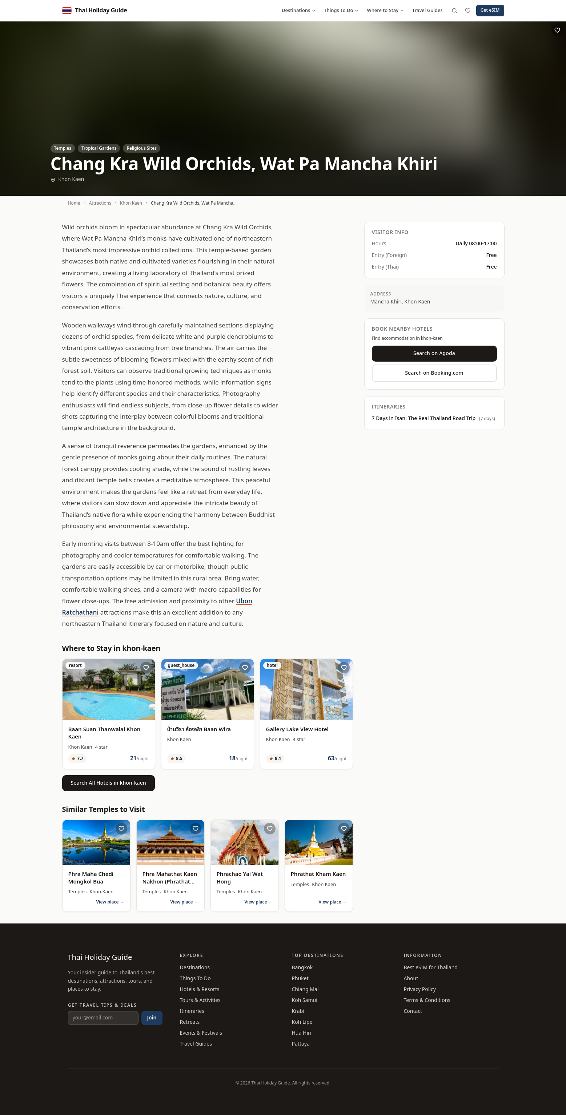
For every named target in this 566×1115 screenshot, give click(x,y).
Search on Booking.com (434, 373)
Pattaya (301, 1044)
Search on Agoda (434, 353)
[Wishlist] (468, 10)
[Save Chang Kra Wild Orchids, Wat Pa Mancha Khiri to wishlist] (557, 30)
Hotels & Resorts (200, 989)
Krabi (298, 1011)
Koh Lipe (302, 1022)
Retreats (190, 1022)
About (411, 978)
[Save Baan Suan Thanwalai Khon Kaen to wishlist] (146, 667)
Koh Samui (304, 1000)
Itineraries (192, 1011)
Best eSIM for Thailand (431, 967)
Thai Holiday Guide (100, 957)
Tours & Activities (200, 1000)
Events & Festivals (201, 1033)
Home (74, 203)
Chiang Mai (305, 989)
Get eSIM (490, 10)
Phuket (300, 978)
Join (152, 1018)
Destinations (299, 10)
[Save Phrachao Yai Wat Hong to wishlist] (270, 828)
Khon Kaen (67, 179)
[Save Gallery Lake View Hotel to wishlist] (344, 667)
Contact (413, 1011)
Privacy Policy (420, 989)
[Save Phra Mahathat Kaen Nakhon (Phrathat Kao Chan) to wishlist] (195, 828)
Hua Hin (301, 1033)
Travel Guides (427, 10)
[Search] (455, 10)
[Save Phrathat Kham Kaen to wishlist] (344, 828)
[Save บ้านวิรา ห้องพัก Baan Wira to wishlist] (245, 667)
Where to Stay (385, 10)
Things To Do (341, 10)
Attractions (100, 203)
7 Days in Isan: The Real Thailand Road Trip (433, 418)
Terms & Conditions (427, 1000)
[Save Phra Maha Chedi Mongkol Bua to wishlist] (121, 828)
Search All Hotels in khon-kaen (108, 783)
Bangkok (302, 967)
